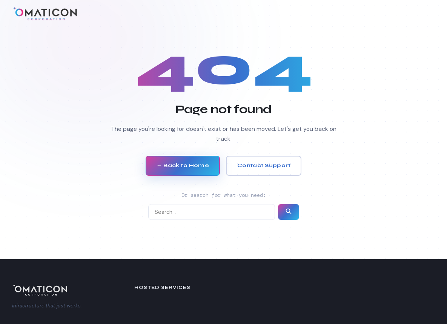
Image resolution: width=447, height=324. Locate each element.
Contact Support (263, 165)
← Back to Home (183, 165)
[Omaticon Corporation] (61, 290)
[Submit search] (288, 212)
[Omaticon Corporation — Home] (45, 13)
